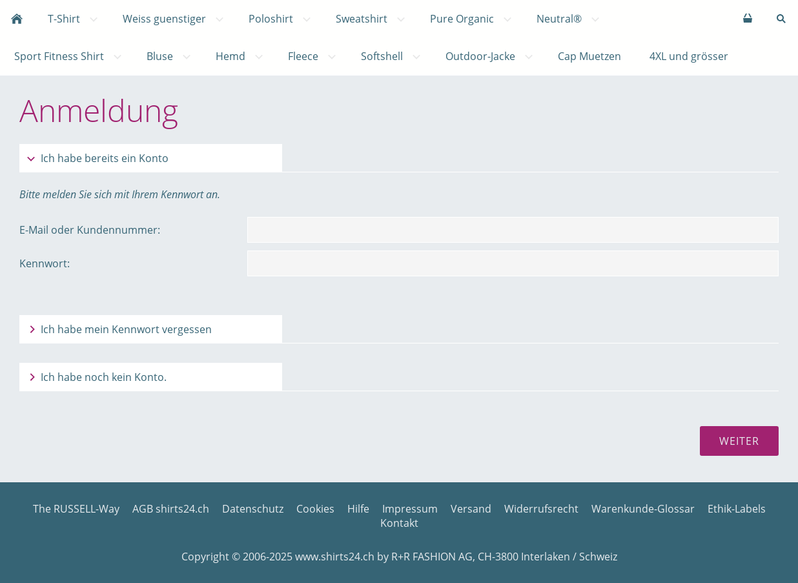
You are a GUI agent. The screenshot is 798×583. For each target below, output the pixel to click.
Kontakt (399, 523)
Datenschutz (252, 509)
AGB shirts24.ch (170, 509)
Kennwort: (44, 263)
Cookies (315, 509)
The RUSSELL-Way (76, 509)
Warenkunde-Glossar (643, 509)
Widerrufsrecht (541, 509)
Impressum (410, 509)
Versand (471, 509)
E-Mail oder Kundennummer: (89, 230)
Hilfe (358, 509)
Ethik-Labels (737, 509)
